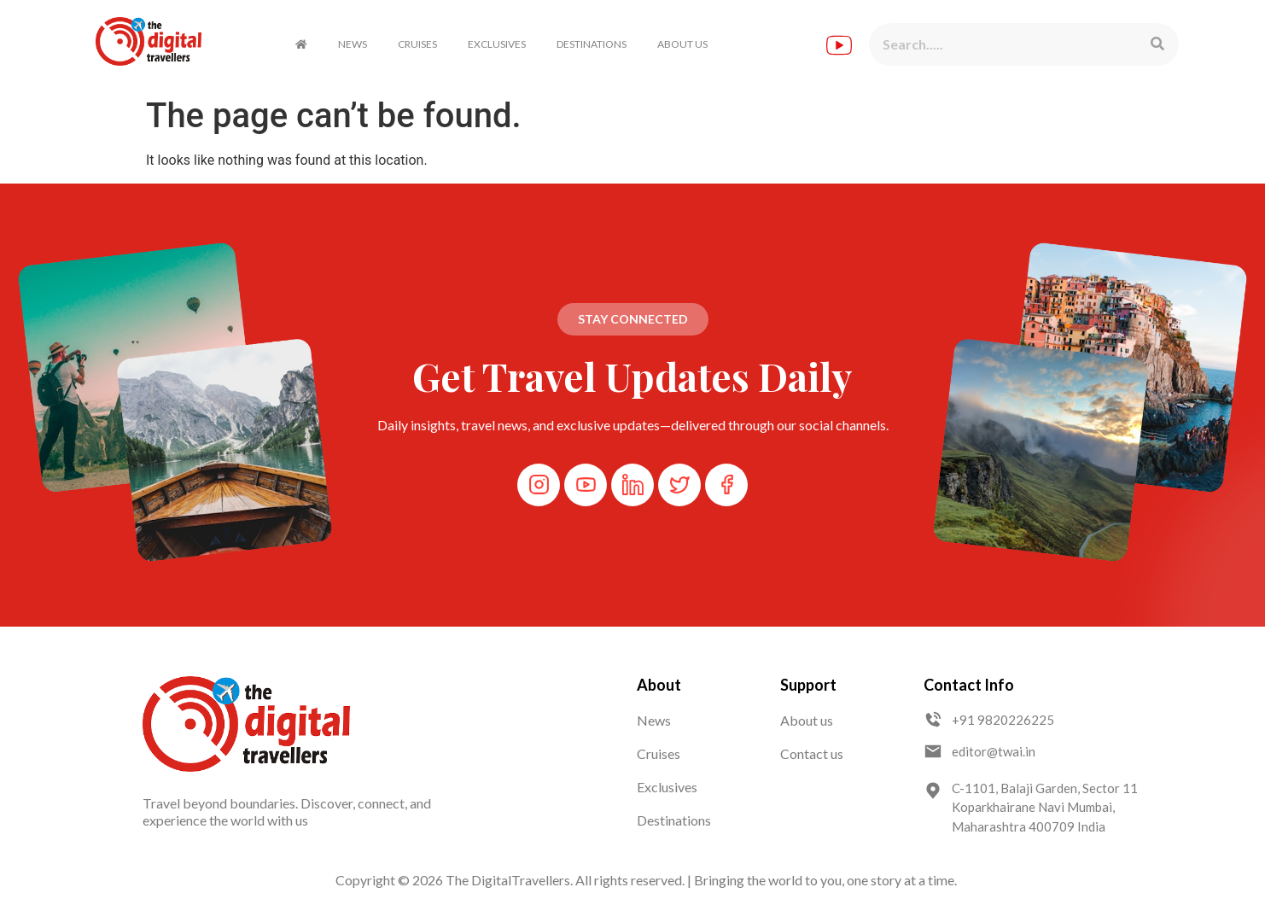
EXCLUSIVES (497, 44)
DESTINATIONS (592, 44)
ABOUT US (682, 44)
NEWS (352, 44)
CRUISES (417, 44)
